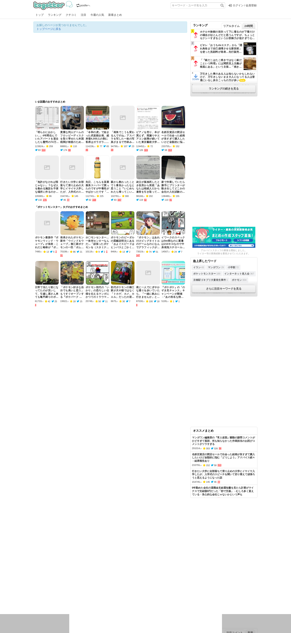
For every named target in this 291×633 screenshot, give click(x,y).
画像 (63, 601)
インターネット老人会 (239, 273)
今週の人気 (97, 14)
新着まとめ (115, 14)
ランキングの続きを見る (224, 88)
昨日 (43, 582)
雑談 (109, 595)
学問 (116, 595)
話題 (48, 595)
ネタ (56, 601)
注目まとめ (40, 569)
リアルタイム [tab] (231, 26)
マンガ (183, 595)
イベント (79, 595)
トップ (39, 14)
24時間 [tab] (248, 26)
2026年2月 (68, 582)
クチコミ (71, 14)
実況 (70, 595)
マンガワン (216, 267)
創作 (36, 601)
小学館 (233, 267)
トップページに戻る (49, 28)
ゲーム (173, 595)
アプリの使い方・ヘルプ (158, 569)
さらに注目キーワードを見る (223, 288)
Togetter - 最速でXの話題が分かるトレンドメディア (53, 5)
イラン (198, 267)
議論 (63, 595)
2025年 (91, 582)
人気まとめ (71, 569)
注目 (83, 14)
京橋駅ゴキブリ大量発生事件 (210, 279)
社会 (56, 595)
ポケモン (239, 279)
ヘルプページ (133, 569)
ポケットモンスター (206, 273)
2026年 (81, 582)
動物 (70, 601)
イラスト (45, 601)
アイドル (151, 595)
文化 (142, 595)
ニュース (38, 595)
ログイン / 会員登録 (242, 5)
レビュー (99, 595)
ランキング (54, 14)
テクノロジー (129, 595)
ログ (90, 595)
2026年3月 (54, 582)
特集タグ (38, 609)
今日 (36, 582)
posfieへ (83, 5)
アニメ (163, 595)
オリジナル (117, 569)
